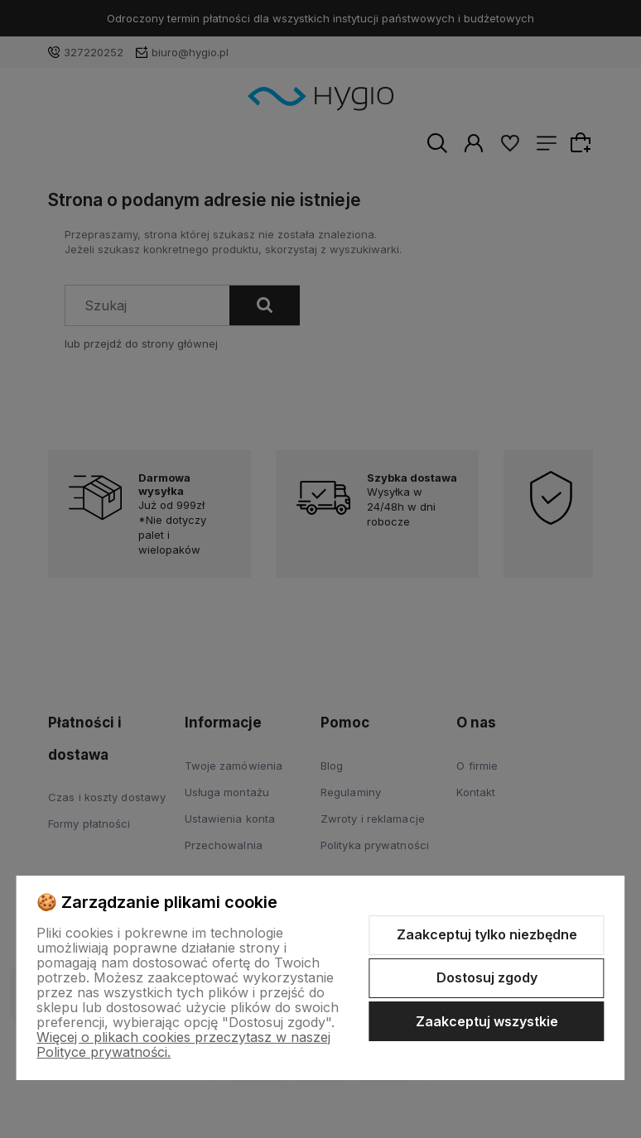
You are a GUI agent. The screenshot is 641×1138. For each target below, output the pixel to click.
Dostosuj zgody (486, 977)
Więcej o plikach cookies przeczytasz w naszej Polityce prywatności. (183, 1044)
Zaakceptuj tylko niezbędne (487, 934)
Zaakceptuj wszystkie (487, 1021)
